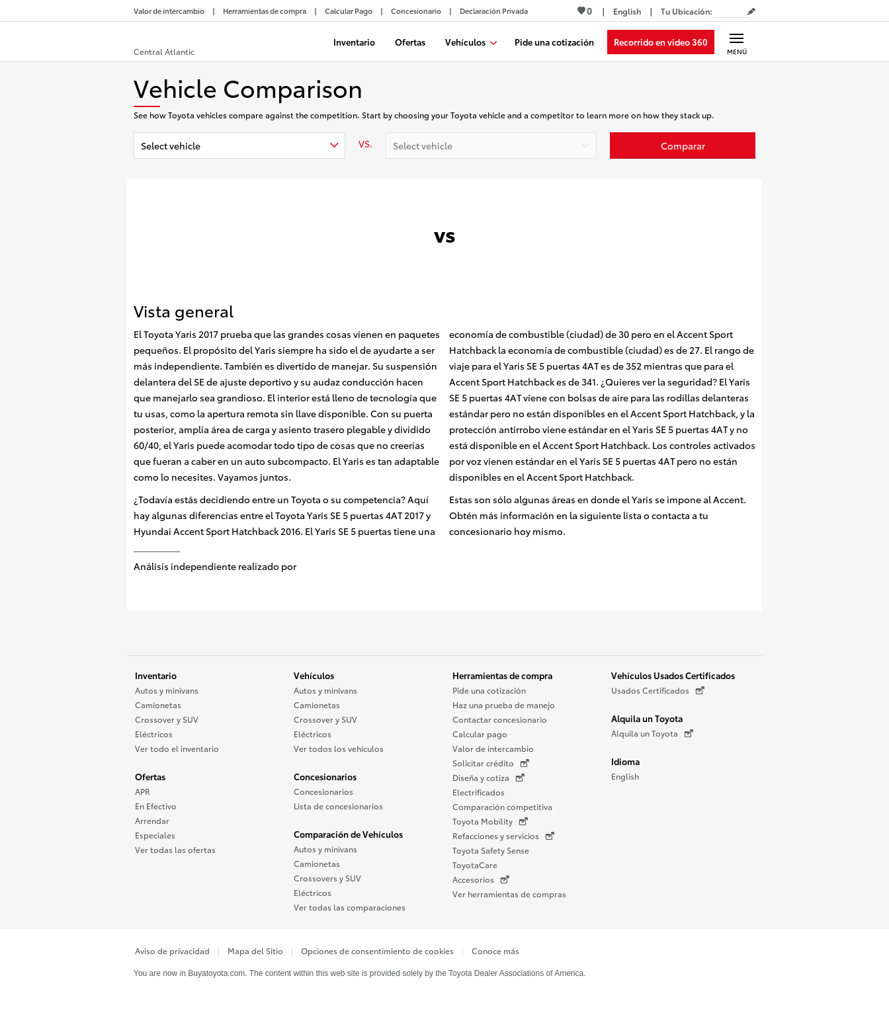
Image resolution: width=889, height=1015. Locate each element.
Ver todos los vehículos (339, 748)
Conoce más (495, 950)
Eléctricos (154, 733)
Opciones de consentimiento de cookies (377, 950)
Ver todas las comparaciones (349, 907)
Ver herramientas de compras (509, 893)
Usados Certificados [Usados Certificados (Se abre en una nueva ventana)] (657, 690)
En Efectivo (156, 805)
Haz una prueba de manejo (503, 704)
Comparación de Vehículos (348, 834)
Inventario (156, 675)
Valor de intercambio (493, 748)
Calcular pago (479, 733)
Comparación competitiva (502, 806)
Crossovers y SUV (327, 877)
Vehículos (314, 675)
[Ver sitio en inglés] (627, 11)
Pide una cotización (489, 690)
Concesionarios (325, 776)
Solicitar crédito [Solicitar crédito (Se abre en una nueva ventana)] (490, 763)
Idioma (625, 761)
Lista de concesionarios (338, 805)
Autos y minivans (166, 690)
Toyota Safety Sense (490, 850)
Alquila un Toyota (647, 718)
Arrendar (152, 820)
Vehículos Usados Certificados (673, 675)
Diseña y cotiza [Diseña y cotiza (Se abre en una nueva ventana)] (488, 777)
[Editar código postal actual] (751, 12)
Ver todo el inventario (177, 748)
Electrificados (478, 791)
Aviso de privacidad (172, 950)
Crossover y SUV (166, 719)
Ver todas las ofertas (175, 849)
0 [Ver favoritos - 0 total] (584, 11)
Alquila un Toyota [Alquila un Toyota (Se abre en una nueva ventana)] (652, 733)
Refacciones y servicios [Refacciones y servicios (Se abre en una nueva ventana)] (503, 836)
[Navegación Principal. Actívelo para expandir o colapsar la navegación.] (736, 41)
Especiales (155, 834)
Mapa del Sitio (255, 950)
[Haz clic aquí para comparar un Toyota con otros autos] (682, 145)
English (625, 776)
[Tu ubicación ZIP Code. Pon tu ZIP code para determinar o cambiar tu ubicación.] (730, 11)
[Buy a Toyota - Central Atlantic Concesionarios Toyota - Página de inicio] (182, 43)
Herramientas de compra (502, 675)
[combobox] (239, 145)
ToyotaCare (474, 864)
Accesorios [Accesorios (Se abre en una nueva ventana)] (480, 879)
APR (142, 791)
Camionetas (158, 704)
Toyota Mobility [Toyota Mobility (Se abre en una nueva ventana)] (490, 821)
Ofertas (150, 776)
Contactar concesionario (499, 719)
